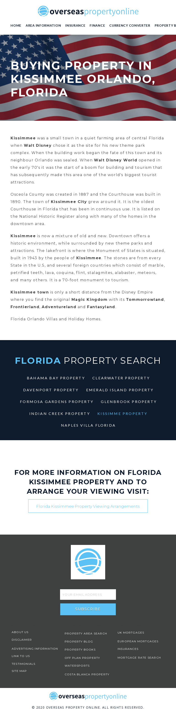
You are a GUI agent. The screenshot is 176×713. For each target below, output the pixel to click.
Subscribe (88, 609)
